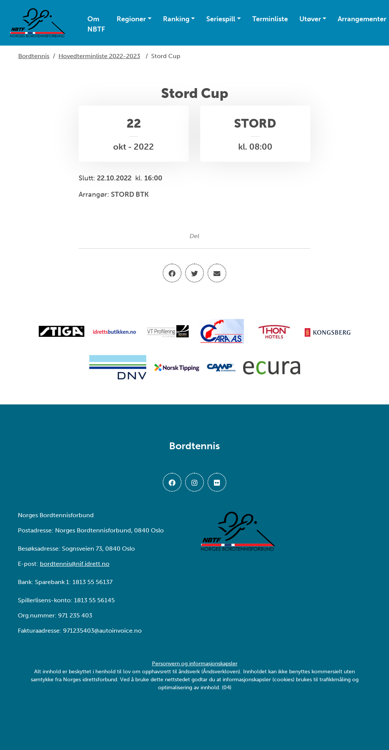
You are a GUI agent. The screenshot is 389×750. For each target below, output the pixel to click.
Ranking (176, 19)
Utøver (310, 19)
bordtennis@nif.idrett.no (74, 563)
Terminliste (270, 19)
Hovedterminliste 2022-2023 (99, 56)
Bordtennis (33, 56)
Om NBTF (96, 24)
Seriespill (220, 19)
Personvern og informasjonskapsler (194, 663)
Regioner (131, 19)
